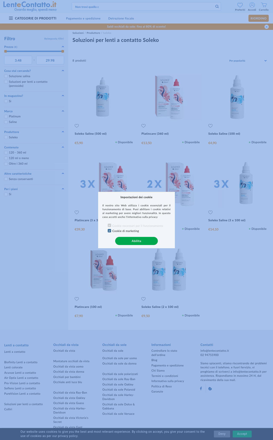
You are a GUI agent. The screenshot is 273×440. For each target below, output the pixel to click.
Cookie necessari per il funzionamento (137, 225)
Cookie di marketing (125, 231)
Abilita (136, 241)
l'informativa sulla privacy (142, 217)
